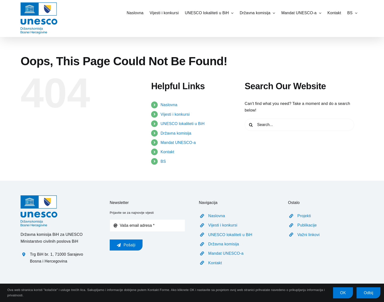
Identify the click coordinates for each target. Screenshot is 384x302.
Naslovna (169, 105)
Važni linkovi (308, 235)
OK (343, 293)
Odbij (368, 293)
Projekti (304, 216)
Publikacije (307, 225)
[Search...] (299, 125)
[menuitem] (352, 12)
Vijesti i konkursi (175, 114)
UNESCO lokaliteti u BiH (183, 124)
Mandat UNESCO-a (178, 142)
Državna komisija (176, 133)
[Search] (251, 125)
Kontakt (167, 152)
